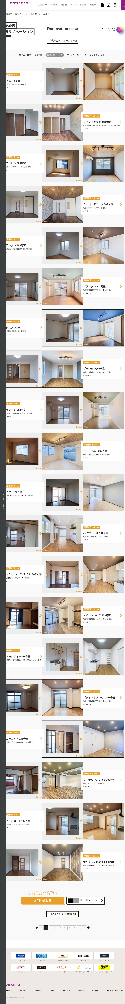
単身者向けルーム (55, 55)
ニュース (73, 5)
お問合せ (95, 990)
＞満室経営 (8, 14)
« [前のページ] (36, 927)
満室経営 (54, 5)
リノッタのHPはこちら (83, 900)
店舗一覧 (64, 5)
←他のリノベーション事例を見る (62, 914)
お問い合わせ (43, 900)
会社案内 (83, 5)
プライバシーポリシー (114, 990)
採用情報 (93, 5)
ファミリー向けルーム (77, 55)
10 (84, 927)
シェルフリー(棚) (97, 55)
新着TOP (38, 55)
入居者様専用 (42, 5)
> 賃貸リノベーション (21, 14)
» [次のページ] (88, 927)
